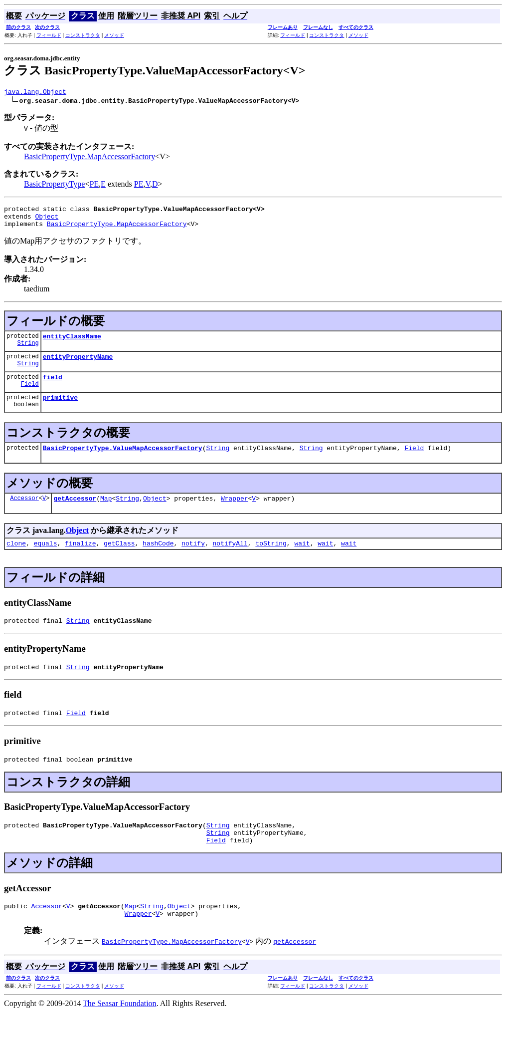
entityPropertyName (78, 365)
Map (106, 513)
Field (30, 395)
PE (94, 185)
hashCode (158, 559)
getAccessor (74, 513)
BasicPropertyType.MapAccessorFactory (89, 158)
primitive (60, 409)
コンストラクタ (82, 35)
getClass (119, 559)
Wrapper (234, 513)
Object (46, 220)
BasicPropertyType (54, 185)
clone (16, 559)
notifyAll (230, 559)
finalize (80, 559)
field (52, 387)
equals (45, 559)
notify (193, 559)
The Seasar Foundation (120, 1033)
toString (270, 559)
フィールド (48, 35)
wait (302, 559)
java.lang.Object (35, 92)
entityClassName (72, 343)
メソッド (114, 35)
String (28, 351)
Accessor (24, 513)
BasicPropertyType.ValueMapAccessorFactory (122, 461)
